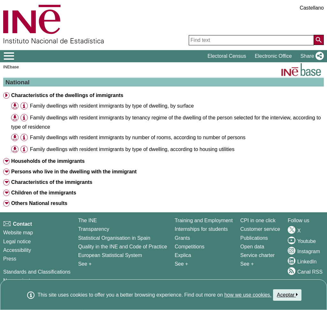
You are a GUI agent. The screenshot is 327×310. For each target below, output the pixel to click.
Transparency (93, 229)
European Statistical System (110, 255)
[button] (311, 56)
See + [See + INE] (85, 264)
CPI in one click (258, 220)
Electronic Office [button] (273, 56)
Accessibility (17, 250)
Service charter (257, 255)
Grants (182, 238)
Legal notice (17, 241)
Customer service (260, 229)
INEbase (11, 66)
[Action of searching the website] (319, 40)
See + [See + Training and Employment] (181, 264)
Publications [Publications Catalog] (254, 238)
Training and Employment (204, 220)
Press (9, 258)
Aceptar (287, 295)
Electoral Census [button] (227, 56)
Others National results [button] (39, 203)
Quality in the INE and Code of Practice (122, 246)
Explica (183, 255)
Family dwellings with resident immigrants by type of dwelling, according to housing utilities (132, 149)
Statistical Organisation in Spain (114, 238)
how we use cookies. (247, 295)
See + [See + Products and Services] (247, 264)
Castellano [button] (312, 8)
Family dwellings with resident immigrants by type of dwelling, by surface (112, 106)
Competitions (189, 246)
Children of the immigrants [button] (43, 192)
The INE (87, 220)
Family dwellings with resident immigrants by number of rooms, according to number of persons (138, 137)
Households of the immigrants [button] (48, 161)
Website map (18, 232)
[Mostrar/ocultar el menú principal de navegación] (9, 56)
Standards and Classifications (37, 272)
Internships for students (201, 229)
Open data (252, 246)
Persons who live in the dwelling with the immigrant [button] (74, 171)
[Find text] (251, 40)
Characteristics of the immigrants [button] (51, 182)
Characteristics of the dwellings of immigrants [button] (67, 95)
